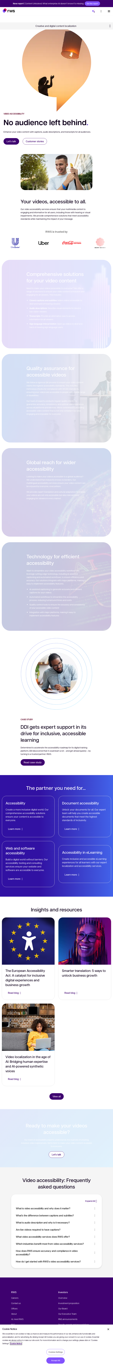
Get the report (92, 3)
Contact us (16, 1303)
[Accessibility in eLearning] (84, 864)
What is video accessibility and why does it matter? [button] (56, 1208)
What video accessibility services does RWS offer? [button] (56, 1236)
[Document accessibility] (84, 816)
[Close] (108, 1329)
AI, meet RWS (17, 1319)
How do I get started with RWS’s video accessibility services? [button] (56, 1261)
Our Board (62, 1308)
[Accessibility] (28, 816)
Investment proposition (68, 1303)
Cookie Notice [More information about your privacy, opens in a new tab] (16, 1343)
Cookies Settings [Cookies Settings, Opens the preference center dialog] (56, 1352)
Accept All (55, 1360)
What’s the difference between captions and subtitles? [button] (56, 1215)
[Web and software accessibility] (28, 864)
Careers (14, 1298)
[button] (8, 10)
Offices (14, 1308)
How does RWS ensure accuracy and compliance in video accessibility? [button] (56, 1252)
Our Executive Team (67, 1313)
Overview (62, 1298)
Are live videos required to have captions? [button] (56, 1229)
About (14, 1313)
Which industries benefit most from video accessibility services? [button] (56, 1243)
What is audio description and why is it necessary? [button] (56, 1222)
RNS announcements (67, 1319)
